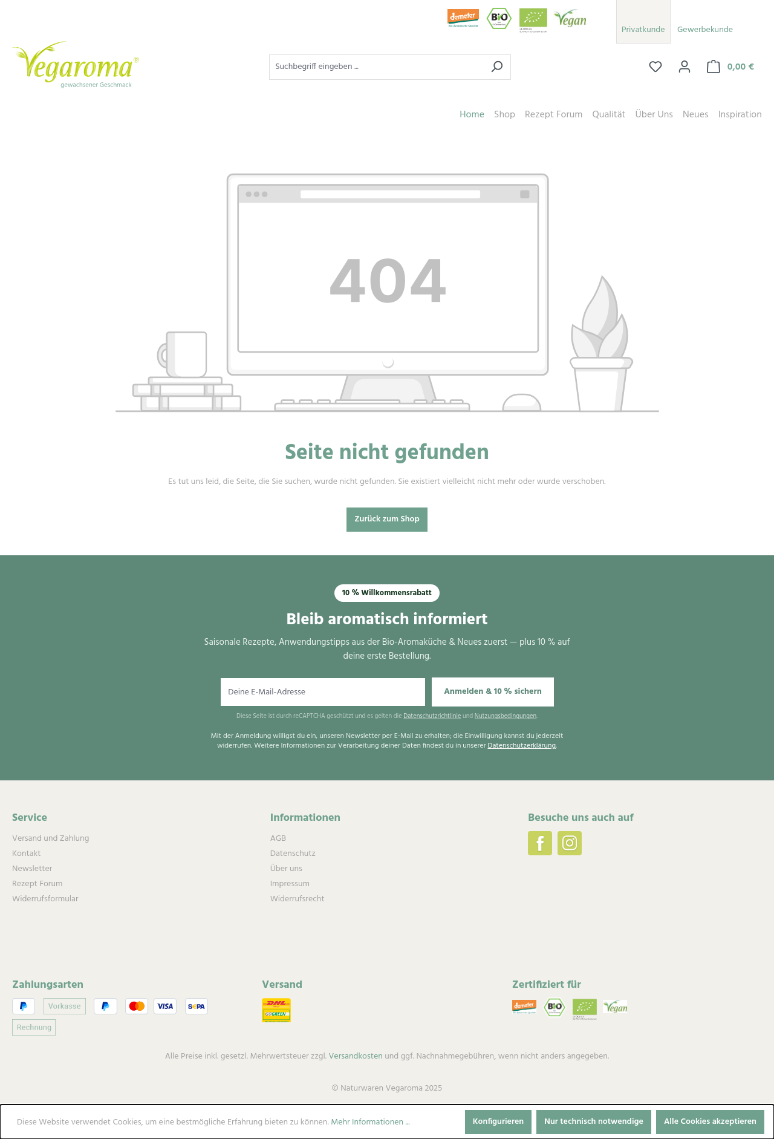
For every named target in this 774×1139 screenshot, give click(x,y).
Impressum (290, 884)
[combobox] (376, 67)
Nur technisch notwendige (593, 1122)
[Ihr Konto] (684, 67)
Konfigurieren (498, 1122)
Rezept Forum (37, 884)
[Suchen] (497, 67)
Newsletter (32, 869)
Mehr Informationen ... (370, 1122)
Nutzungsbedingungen (505, 716)
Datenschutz (293, 854)
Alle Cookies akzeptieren (710, 1122)
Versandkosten (355, 1056)
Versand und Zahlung (50, 839)
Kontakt (26, 854)
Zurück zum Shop (387, 519)
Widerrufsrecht (297, 899)
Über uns (286, 869)
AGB (278, 839)
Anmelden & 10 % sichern (493, 692)
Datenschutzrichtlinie (432, 716)
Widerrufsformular (45, 899)
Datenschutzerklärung (521, 746)
